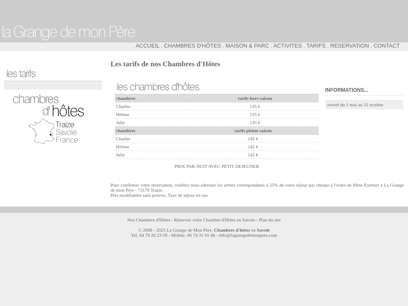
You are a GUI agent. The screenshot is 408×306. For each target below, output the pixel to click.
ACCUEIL (147, 45)
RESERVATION (349, 45)
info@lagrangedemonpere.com (248, 235)
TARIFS (316, 45)
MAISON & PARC (247, 45)
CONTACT (387, 45)
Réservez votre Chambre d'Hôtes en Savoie (214, 219)
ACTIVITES (287, 45)
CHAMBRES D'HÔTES (192, 45)
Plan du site (269, 219)
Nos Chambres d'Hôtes (148, 219)
